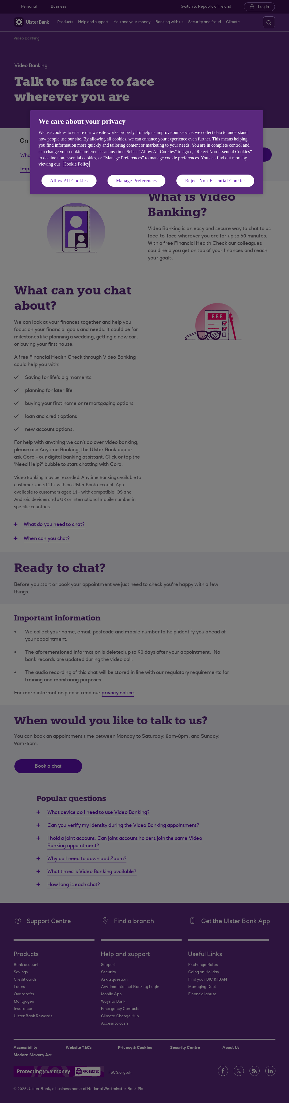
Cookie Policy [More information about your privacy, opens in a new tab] (76, 164)
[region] (146, 152)
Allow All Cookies (69, 180)
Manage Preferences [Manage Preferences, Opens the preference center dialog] (136, 180)
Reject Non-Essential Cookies (215, 180)
